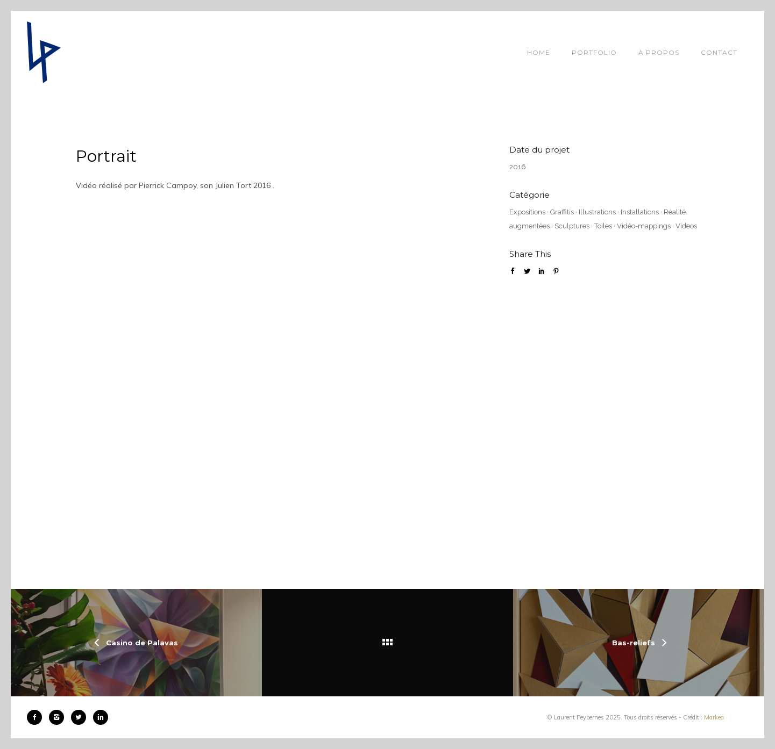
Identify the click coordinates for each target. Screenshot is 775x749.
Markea (714, 717)
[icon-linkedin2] (100, 717)
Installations (640, 212)
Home (538, 52)
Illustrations (597, 212)
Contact (719, 52)
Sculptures (571, 226)
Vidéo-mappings (644, 226)
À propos (658, 52)
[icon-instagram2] (59, 717)
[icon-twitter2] (81, 717)
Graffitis (562, 212)
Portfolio (594, 52)
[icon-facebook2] (37, 717)
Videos (686, 226)
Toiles (603, 226)
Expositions (527, 212)
